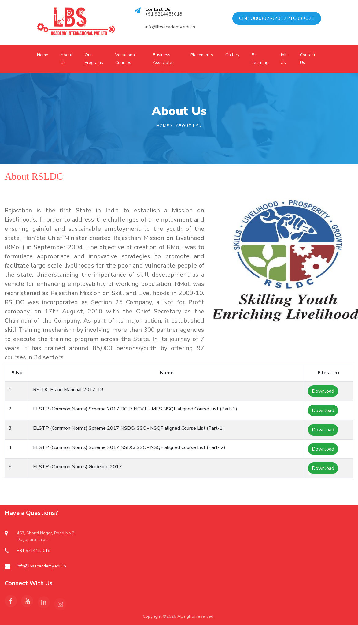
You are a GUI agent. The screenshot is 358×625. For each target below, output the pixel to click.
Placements (201, 55)
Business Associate (162, 58)
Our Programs (94, 58)
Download (323, 391)
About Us (66, 58)
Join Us (284, 58)
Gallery (232, 55)
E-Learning (260, 58)
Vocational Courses (125, 58)
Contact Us (307, 58)
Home (42, 55)
